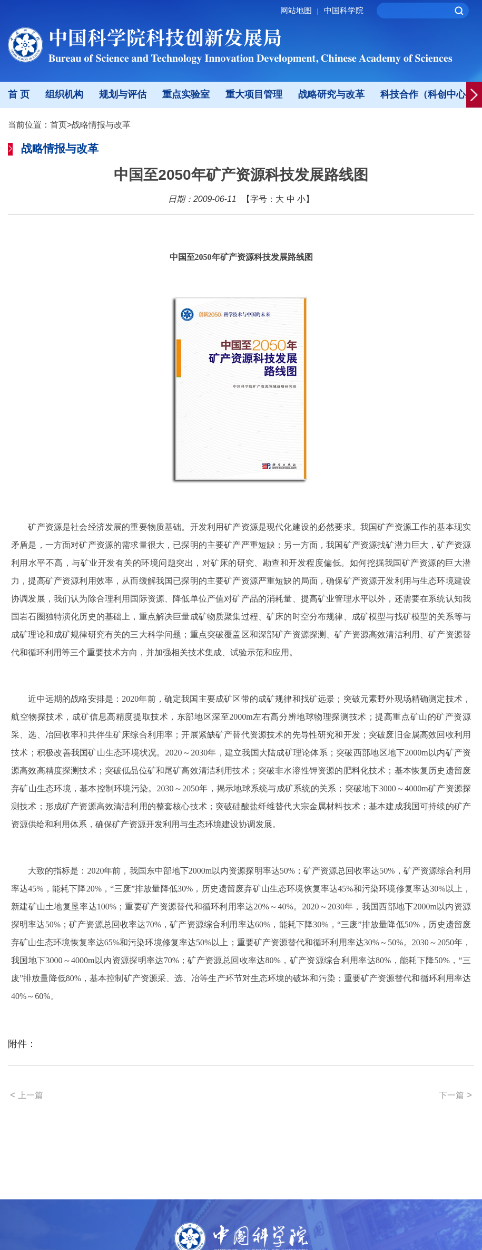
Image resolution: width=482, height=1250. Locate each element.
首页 (58, 124)
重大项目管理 (253, 94)
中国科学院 (343, 10)
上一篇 (26, 1095)
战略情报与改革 (101, 124)
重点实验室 (186, 94)
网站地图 (301, 10)
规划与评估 (122, 94)
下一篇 (455, 1095)
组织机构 (64, 94)
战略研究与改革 (331, 94)
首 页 (18, 94)
